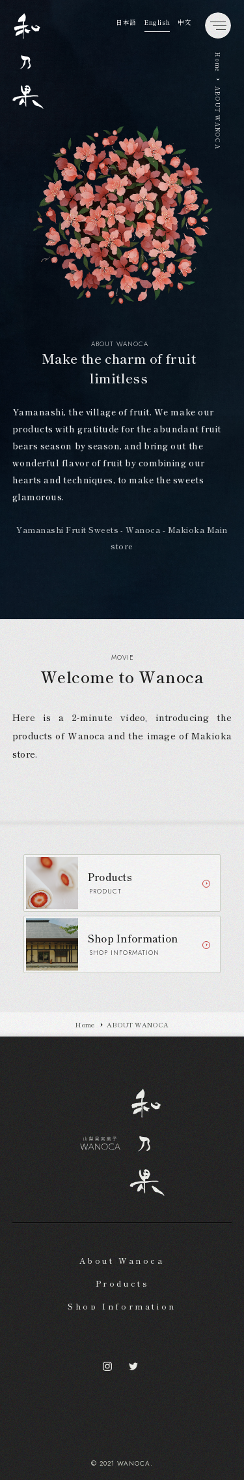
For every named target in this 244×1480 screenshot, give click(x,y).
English (157, 22)
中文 (184, 22)
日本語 (126, 22)
